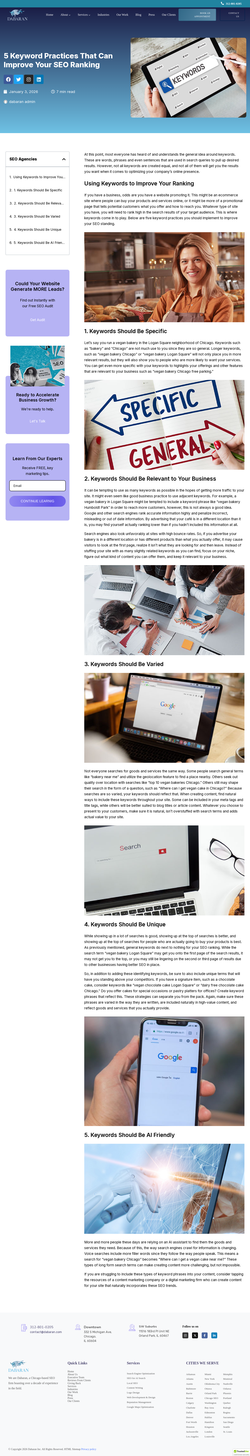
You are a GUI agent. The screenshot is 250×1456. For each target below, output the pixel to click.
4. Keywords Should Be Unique (37, 229)
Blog (138, 14)
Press (152, 14)
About (64, 14)
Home (49, 14)
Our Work (122, 14)
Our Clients (169, 14)
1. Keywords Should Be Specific (38, 190)
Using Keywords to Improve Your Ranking (39, 177)
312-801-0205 (233, 3)
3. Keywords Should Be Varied (37, 216)
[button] (64, 159)
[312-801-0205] (222, 3)
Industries (103, 14)
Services (83, 14)
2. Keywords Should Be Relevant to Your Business (40, 203)
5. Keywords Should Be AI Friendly (40, 243)
